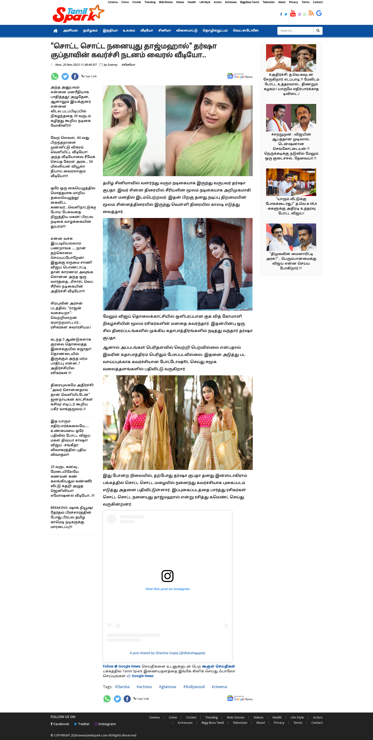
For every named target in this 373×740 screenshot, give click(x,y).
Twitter (82, 724)
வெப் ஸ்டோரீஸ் (246, 31)
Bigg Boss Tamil (249, 2)
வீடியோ (146, 31)
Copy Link (90, 76)
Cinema (113, 2)
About (281, 2)
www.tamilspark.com (93, 735)
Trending (149, 2)
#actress (144, 686)
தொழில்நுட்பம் (215, 31)
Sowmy (112, 65)
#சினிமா (128, 65)
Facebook (60, 724)
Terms (305, 2)
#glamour (167, 686)
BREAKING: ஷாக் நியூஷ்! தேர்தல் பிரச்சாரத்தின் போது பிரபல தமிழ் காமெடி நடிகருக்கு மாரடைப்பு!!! (72, 517)
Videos (180, 2)
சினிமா (164, 31)
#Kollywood (193, 686)
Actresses (230, 2)
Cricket (136, 2)
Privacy (293, 2)
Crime (125, 2)
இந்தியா (110, 31)
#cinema (219, 686)
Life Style (205, 2)
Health (192, 2)
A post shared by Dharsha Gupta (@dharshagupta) (167, 653)
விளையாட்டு (186, 31)
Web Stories (166, 2)
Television (269, 2)
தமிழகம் (90, 31)
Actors (217, 2)
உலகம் (129, 31)
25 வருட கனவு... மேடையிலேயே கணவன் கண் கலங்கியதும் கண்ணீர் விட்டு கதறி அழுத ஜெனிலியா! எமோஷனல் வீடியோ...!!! (73, 481)
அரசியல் (70, 31)
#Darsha (122, 686)
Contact (318, 2)
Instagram (105, 724)
